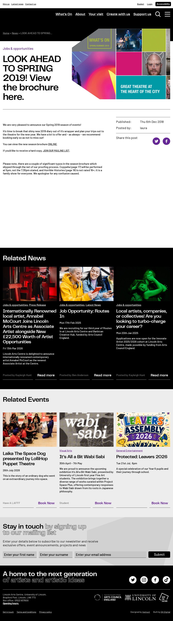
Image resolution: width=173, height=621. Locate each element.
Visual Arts (65, 450)
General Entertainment (129, 450)
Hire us (6, 4)
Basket (140, 4)
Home (6, 33)
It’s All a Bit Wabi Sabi (82, 456)
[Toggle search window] (158, 15)
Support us (142, 14)
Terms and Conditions (26, 611)
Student (64, 502)
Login (149, 4)
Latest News (93, 304)
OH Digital (165, 611)
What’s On (64, 14)
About (80, 14)
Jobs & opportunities (18, 48)
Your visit (96, 14)
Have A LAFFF (11, 502)
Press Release (37, 304)
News (15, 33)
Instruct (146, 611)
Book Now (46, 503)
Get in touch (8, 611)
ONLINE (53, 144)
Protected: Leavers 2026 (141, 456)
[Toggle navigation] (167, 15)
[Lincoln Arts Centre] (22, 17)
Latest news (17, 4)
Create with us (118, 14)
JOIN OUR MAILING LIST (57, 150)
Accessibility (163, 4)
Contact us (30, 4)
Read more (46, 375)
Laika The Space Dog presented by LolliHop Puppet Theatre (25, 458)
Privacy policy (45, 611)
